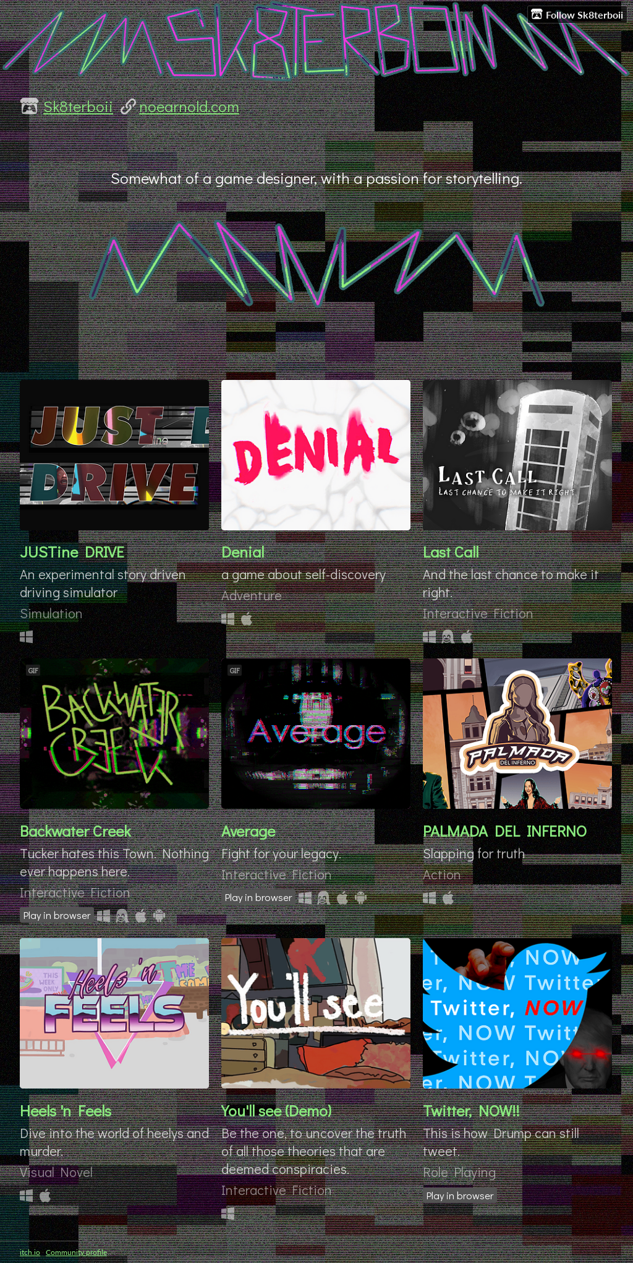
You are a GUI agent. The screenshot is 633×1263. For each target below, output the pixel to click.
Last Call (450, 551)
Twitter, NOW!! (471, 1110)
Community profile (76, 1252)
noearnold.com (189, 106)
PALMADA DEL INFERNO (505, 831)
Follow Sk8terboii (577, 14)
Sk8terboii (78, 106)
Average (248, 831)
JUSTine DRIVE (72, 551)
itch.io (30, 1252)
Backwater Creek (75, 831)
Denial (242, 551)
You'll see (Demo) (276, 1110)
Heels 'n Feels (65, 1110)
